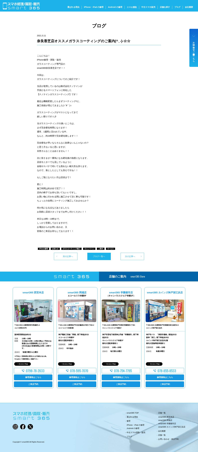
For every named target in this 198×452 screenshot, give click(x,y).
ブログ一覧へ (99, 256)
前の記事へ (68, 256)
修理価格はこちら (33, 377)
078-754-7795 (123, 370)
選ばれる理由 (73, 7)
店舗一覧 (162, 413)
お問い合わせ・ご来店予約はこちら (194, 50)
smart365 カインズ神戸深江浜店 (171, 427)
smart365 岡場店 (165, 420)
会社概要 (189, 7)
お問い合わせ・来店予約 (168, 439)
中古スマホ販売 (148, 7)
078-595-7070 (79, 370)
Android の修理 (115, 7)
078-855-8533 (167, 370)
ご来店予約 (33, 384)
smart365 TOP (133, 413)
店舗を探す (165, 7)
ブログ (177, 7)
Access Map (23, 364)
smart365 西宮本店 (166, 417)
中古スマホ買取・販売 (136, 432)
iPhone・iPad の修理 (93, 7)
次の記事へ (130, 256)
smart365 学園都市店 (167, 423)
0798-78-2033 (35, 370)
